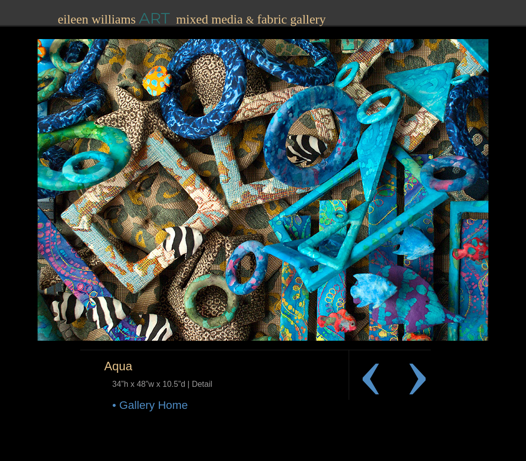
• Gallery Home (150, 405)
